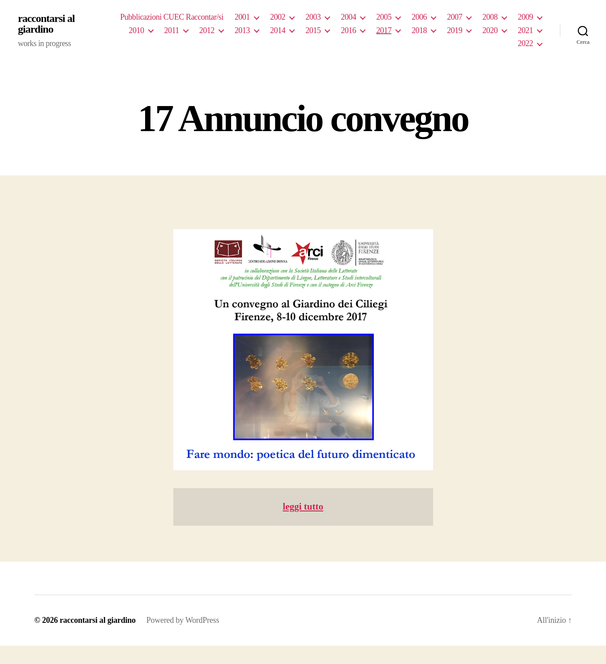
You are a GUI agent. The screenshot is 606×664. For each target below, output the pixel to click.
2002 (277, 17)
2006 (419, 17)
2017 (383, 30)
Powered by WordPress (182, 620)
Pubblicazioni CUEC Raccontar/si (171, 17)
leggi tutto (303, 506)
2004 (348, 17)
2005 (383, 17)
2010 (136, 30)
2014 (277, 30)
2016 (348, 30)
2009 (525, 17)
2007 (454, 17)
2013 (242, 30)
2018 (419, 30)
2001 (242, 17)
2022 (525, 43)
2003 (313, 17)
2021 (525, 30)
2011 (171, 30)
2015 (313, 30)
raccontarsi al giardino (46, 23)
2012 (207, 30)
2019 (454, 30)
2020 (490, 30)
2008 (490, 17)
